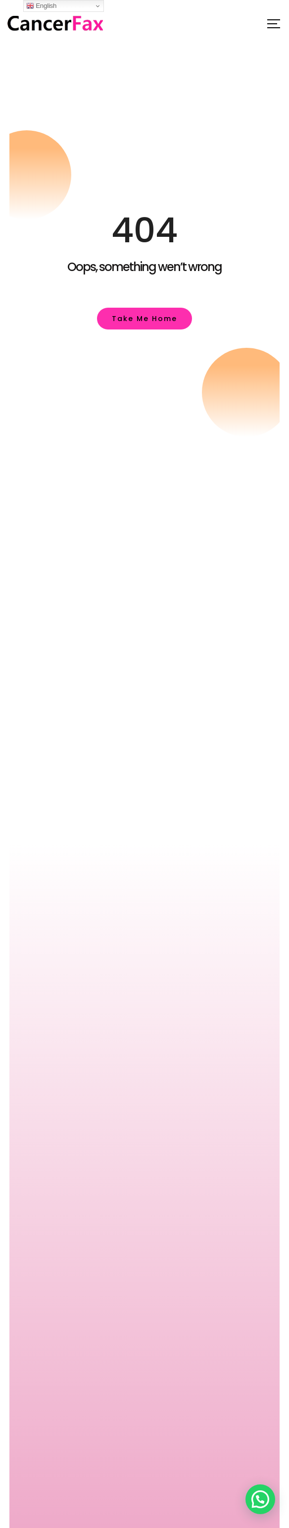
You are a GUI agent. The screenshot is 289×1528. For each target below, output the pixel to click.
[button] (260, 1499)
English (41, 6)
